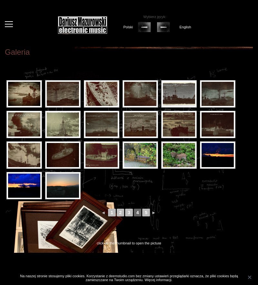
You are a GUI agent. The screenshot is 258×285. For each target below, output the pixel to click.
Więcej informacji (157, 280)
